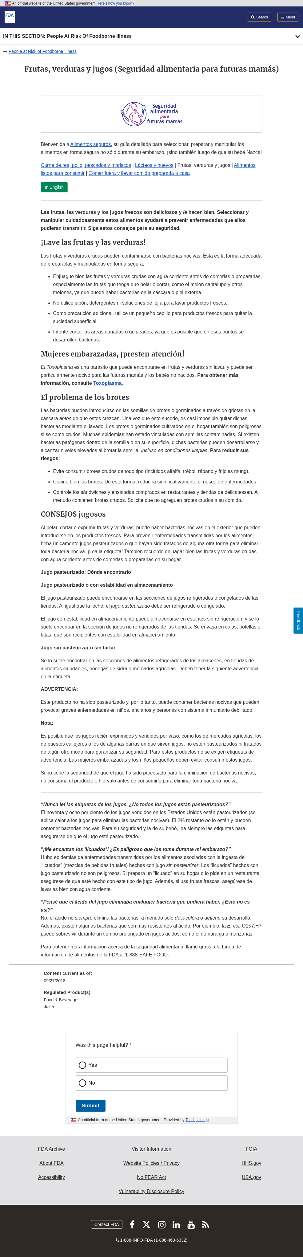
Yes (93, 1065)
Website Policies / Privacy (151, 1163)
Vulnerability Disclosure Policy (151, 1191)
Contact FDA (106, 1224)
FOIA (251, 1149)
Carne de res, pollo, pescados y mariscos (86, 165)
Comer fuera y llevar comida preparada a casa (139, 173)
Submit (90, 1106)
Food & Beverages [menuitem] (62, 999)
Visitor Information (151, 1149)
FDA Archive (51, 1149)
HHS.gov (251, 1163)
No (92, 1083)
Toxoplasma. (108, 383)
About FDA (51, 1163)
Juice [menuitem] (49, 1006)
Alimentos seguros (90, 144)
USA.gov (251, 1177)
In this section (67, 36)
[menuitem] (151, 979)
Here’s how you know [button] (116, 3)
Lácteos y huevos (154, 165)
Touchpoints (195, 1120)
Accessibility (51, 1177)
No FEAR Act (151, 1177)
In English (54, 187)
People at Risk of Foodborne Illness (43, 51)
